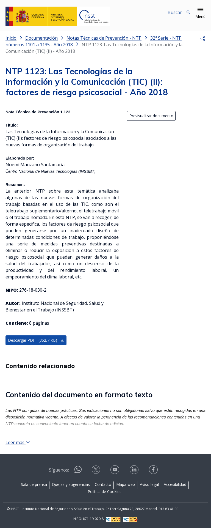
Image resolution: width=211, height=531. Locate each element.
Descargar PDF (36, 340)
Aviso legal (149, 487)
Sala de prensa (34, 487)
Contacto (103, 487)
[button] (200, 13)
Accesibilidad (175, 487)
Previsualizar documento (151, 116)
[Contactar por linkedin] (135, 474)
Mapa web (125, 487)
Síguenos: (59, 473)
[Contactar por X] (96, 474)
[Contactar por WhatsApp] (78, 475)
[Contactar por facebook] (154, 474)
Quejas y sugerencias (71, 487)
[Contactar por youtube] (115, 474)
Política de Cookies (104, 494)
